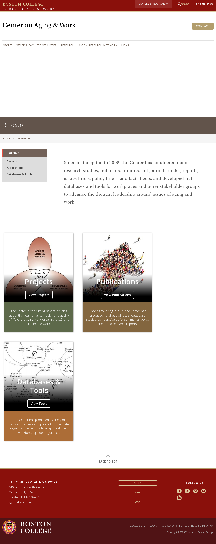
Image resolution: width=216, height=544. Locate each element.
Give (137, 502)
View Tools (39, 403)
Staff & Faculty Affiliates (36, 45)
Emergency (167, 525)
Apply (137, 483)
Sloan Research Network (97, 45)
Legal (153, 525)
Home (6, 138)
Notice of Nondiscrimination (196, 525)
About (7, 45)
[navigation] (107, 45)
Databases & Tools (19, 174)
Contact (203, 26)
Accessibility (137, 525)
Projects (11, 161)
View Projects (39, 295)
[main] (108, 305)
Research (67, 45)
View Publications (117, 295)
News (125, 45)
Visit (137, 492)
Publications (14, 168)
